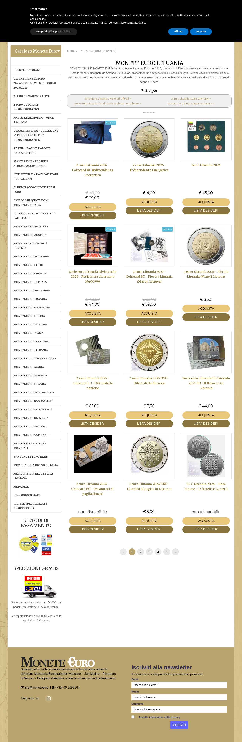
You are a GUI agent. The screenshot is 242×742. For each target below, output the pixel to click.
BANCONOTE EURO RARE (30, 456)
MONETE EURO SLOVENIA (30, 418)
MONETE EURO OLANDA (29, 384)
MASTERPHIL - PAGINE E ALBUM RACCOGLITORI (30, 164)
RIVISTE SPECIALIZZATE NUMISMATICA (30, 506)
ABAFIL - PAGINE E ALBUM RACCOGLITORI (31, 151)
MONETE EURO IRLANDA (30, 324)
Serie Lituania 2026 (206, 165)
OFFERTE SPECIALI (26, 70)
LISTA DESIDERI (92, 215)
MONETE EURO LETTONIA (31, 341)
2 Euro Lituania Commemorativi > (191, 98)
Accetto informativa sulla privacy (155, 717)
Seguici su (30, 698)
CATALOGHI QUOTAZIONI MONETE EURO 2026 (31, 203)
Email (134, 679)
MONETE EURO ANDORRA (30, 226)
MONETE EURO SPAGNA (29, 426)
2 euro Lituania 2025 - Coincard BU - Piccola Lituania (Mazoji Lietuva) (149, 277)
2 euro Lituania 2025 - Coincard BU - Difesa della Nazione (93, 383)
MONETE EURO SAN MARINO (32, 401)
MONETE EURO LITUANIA (30, 350)
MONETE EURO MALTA (28, 367)
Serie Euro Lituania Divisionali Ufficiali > (107, 98)
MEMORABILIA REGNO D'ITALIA (35, 465)
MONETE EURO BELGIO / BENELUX (30, 246)
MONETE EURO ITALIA (28, 333)
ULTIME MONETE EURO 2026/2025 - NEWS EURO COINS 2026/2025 (34, 83)
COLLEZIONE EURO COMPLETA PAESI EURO (34, 216)
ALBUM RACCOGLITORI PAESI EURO (34, 190)
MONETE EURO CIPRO (28, 265)
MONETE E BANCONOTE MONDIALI (29, 446)
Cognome (137, 703)
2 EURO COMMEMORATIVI (31, 96)
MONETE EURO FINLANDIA (31, 290)
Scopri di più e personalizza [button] (53, 31)
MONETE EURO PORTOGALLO (33, 392)
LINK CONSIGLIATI (26, 495)
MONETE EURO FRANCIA (30, 299)
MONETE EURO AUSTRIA (30, 235)
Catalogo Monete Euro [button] (36, 51)
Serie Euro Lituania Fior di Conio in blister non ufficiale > (107, 103)
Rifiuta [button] (178, 31)
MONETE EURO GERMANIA (31, 307)
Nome (135, 691)
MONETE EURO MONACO (30, 375)
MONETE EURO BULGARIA (31, 256)
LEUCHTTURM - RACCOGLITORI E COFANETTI (35, 177)
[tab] (36, 51)
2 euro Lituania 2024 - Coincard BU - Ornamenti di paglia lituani (92, 489)
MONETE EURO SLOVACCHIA (32, 409)
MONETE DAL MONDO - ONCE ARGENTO (33, 120)
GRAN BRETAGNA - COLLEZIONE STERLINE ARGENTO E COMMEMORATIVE (35, 135)
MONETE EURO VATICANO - (32, 435)
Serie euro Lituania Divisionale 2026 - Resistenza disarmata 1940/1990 (92, 277)
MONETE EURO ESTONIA (30, 282)
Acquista (93, 207)
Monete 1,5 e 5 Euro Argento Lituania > (191, 103)
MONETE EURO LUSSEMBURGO (34, 358)
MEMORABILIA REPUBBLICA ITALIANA (33, 476)
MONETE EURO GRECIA (29, 316)
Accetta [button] (201, 31)
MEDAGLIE (21, 486)
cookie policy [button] (37, 18)
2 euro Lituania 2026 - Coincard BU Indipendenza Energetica (92, 170)
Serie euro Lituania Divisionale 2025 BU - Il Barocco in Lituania (206, 383)
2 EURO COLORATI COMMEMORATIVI (26, 107)
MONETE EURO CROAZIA (30, 273)
